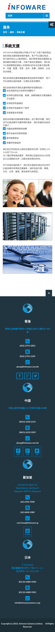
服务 (12, 32)
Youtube (27, 532)
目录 (10, 15)
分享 (18, 452)
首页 (5, 32)
